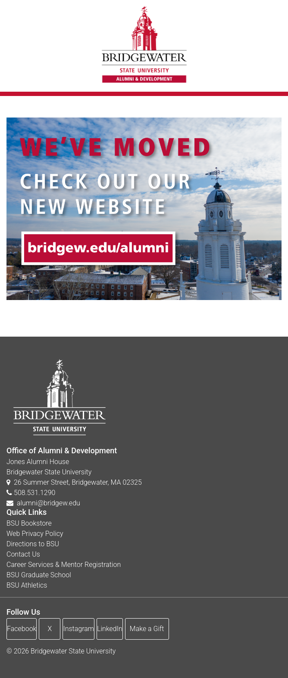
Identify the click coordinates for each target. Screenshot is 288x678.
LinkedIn (109, 629)
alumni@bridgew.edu (48, 503)
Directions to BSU (32, 544)
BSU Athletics (26, 585)
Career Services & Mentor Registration (63, 564)
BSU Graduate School (38, 575)
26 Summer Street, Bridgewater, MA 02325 (74, 482)
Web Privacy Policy (34, 533)
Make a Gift (147, 629)
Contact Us (23, 554)
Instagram (78, 629)
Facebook (21, 629)
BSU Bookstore (29, 523)
